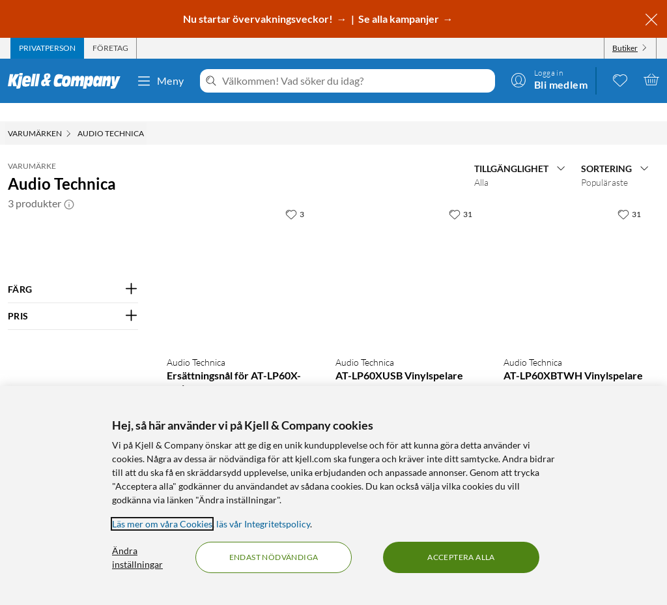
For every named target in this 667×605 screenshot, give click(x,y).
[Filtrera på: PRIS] (73, 298)
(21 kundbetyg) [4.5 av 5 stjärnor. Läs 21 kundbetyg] (425, 374)
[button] (69, 185)
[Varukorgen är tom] (651, 79)
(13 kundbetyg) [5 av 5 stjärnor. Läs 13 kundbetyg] (593, 374)
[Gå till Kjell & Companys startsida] (68, 81)
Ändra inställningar (137, 557)
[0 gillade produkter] (620, 79)
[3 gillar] (294, 195)
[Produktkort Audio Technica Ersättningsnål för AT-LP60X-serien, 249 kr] (238, 255)
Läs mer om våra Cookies (162, 523)
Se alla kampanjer (399, 18)
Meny (160, 81)
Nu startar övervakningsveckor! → (266, 18)
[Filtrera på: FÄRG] (73, 271)
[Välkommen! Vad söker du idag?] (356, 81)
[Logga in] (549, 79)
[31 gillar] (460, 195)
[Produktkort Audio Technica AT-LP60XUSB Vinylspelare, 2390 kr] (406, 255)
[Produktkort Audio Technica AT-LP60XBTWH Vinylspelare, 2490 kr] (574, 255)
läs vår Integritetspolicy (263, 523)
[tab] (47, 48)
